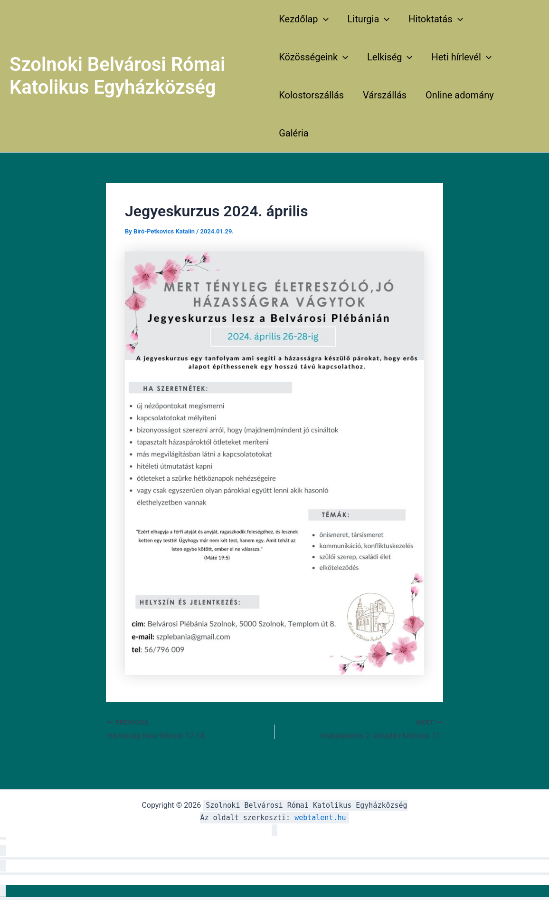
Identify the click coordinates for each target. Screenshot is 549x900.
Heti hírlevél (461, 57)
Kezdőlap (303, 19)
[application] (323, 19)
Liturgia (369, 19)
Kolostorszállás (311, 95)
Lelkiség (389, 57)
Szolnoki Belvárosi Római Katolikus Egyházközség (117, 75)
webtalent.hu (320, 817)
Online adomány (460, 95)
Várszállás (385, 95)
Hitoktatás (435, 19)
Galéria (294, 133)
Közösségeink (313, 57)
